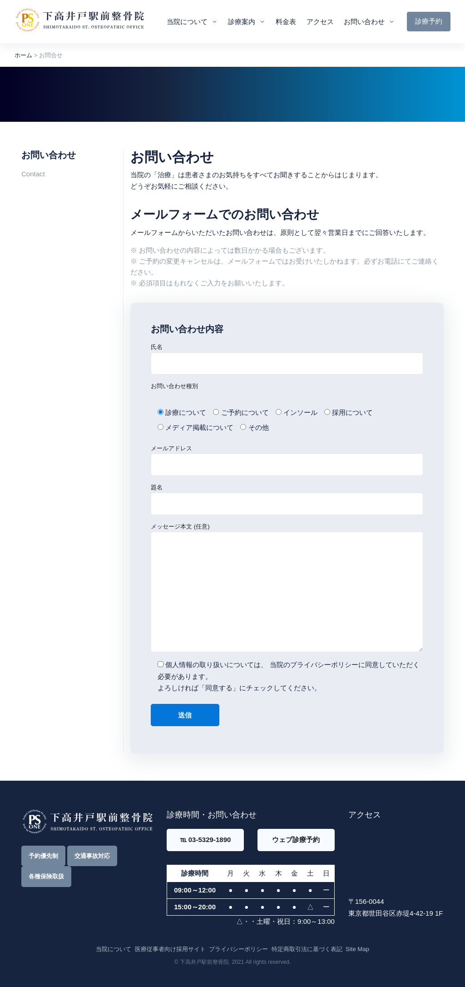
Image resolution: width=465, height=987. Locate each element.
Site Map (357, 949)
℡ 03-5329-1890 (205, 839)
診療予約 (428, 21)
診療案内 (241, 21)
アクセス (320, 21)
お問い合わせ (364, 21)
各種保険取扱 (46, 876)
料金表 (286, 21)
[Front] (79, 22)
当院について (187, 21)
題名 (287, 499)
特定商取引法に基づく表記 (307, 949)
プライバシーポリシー (324, 664)
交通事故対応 (92, 855)
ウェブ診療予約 (296, 839)
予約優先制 (43, 855)
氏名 (287, 359)
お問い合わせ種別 (174, 386)
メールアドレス (287, 460)
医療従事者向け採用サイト (170, 949)
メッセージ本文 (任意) (287, 587)
